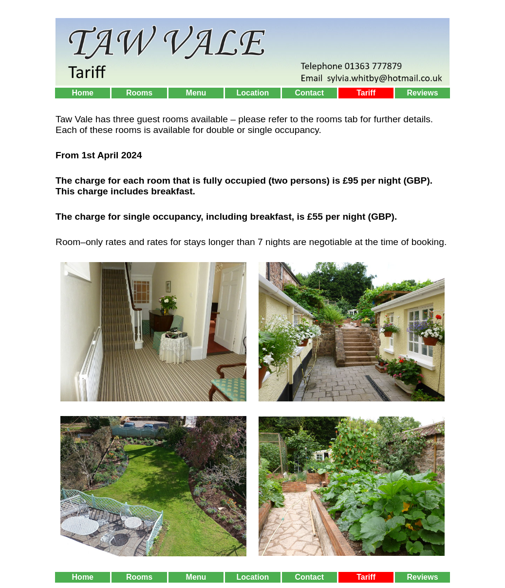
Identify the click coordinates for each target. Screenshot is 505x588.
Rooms (139, 93)
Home (83, 93)
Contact (309, 93)
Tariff (365, 93)
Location (253, 93)
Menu (196, 93)
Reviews (422, 93)
